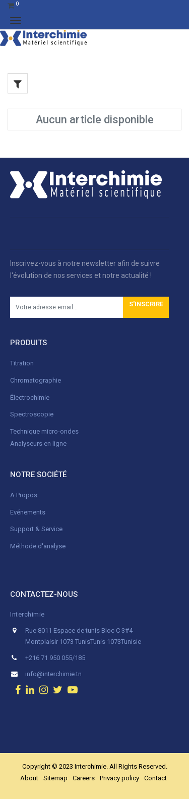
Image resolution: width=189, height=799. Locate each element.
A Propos (24, 495)
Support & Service (36, 529)
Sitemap (55, 778)
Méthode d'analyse (38, 546)
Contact (155, 778)
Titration (22, 363)
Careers (84, 778)
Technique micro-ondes (44, 431)
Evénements (27, 512)
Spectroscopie (31, 414)
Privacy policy (119, 778)
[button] (146, 307)
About (29, 778)
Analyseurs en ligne (38, 443)
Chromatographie (35, 380)
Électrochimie (29, 397)
